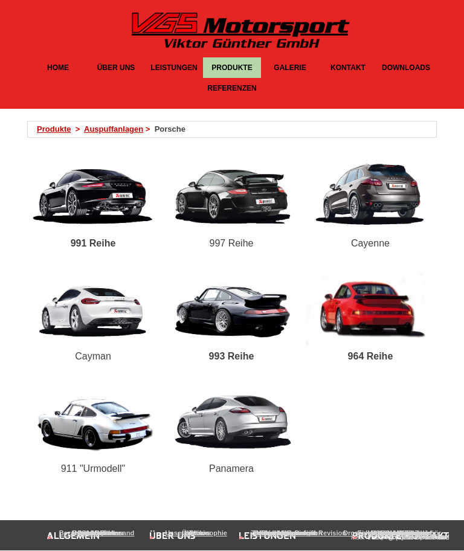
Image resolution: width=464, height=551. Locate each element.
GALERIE (290, 67)
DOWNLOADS (406, 67)
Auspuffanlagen (113, 129)
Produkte (54, 129)
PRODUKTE (231, 67)
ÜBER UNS (116, 67)
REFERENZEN (231, 88)
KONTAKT (348, 67)
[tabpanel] (235, 129)
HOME (58, 67)
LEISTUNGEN (173, 67)
